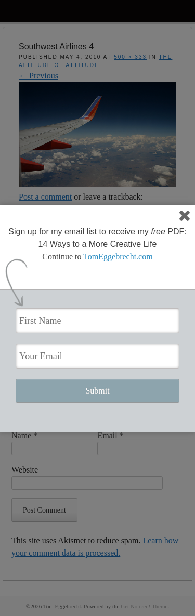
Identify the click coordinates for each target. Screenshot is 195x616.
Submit (97, 390)
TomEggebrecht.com (118, 256)
